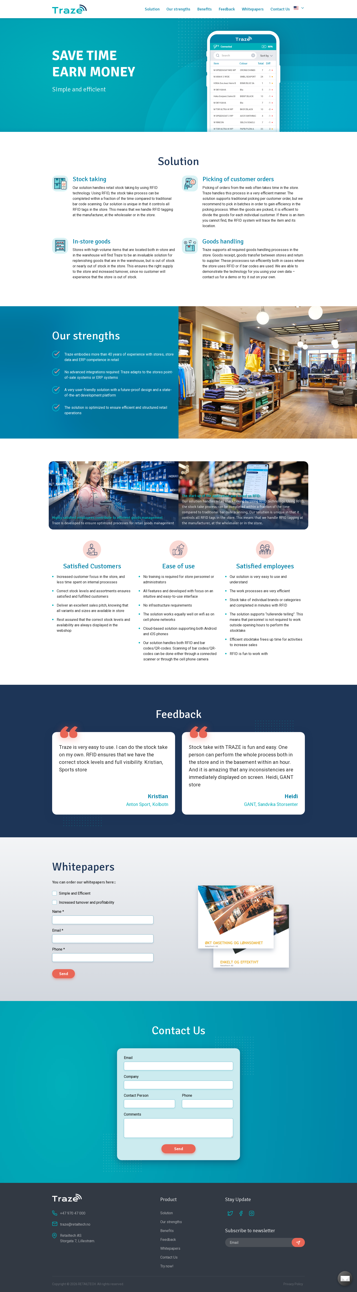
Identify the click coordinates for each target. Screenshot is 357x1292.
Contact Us (280, 9)
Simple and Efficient (74, 893)
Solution (152, 9)
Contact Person (136, 1095)
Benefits (204, 9)
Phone (187, 1095)
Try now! (167, 1266)
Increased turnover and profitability (86, 902)
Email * (57, 930)
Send (63, 973)
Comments (132, 1114)
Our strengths (178, 9)
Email (128, 1058)
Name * (58, 911)
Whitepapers (253, 9)
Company (131, 1076)
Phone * (58, 949)
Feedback (227, 9)
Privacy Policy (293, 1284)
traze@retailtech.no (75, 1224)
